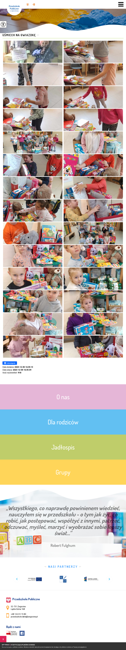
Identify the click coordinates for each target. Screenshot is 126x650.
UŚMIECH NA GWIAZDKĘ (19, 35)
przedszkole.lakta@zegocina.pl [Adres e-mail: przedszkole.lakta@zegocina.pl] (24, 617)
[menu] (121, 4)
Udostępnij (9, 363)
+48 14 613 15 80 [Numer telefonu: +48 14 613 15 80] (18, 614)
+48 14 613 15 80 (28, 4)
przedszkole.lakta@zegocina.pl (33, 4)
